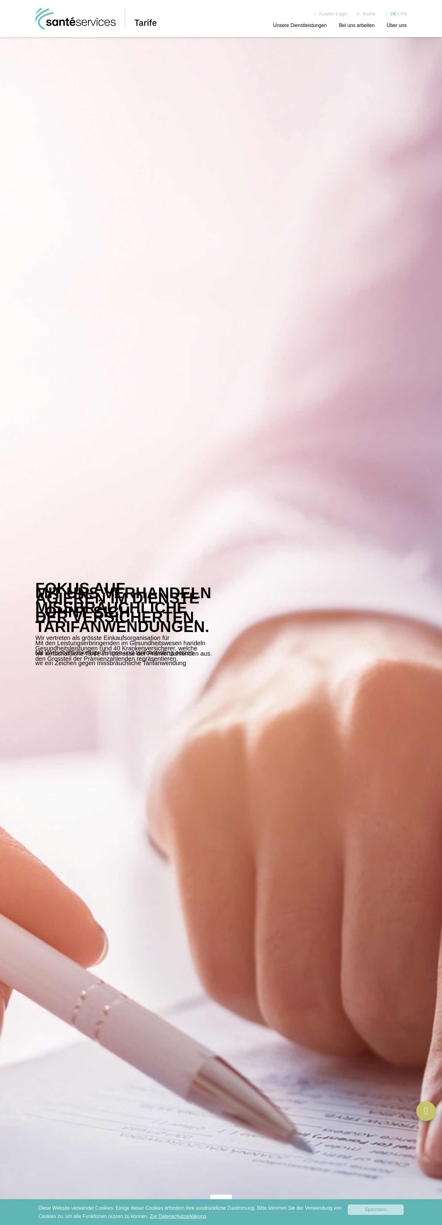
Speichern (376, 1209)
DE (393, 13)
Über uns (397, 25)
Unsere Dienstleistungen (300, 25)
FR (404, 13)
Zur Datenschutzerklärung (178, 1216)
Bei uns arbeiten (356, 25)
